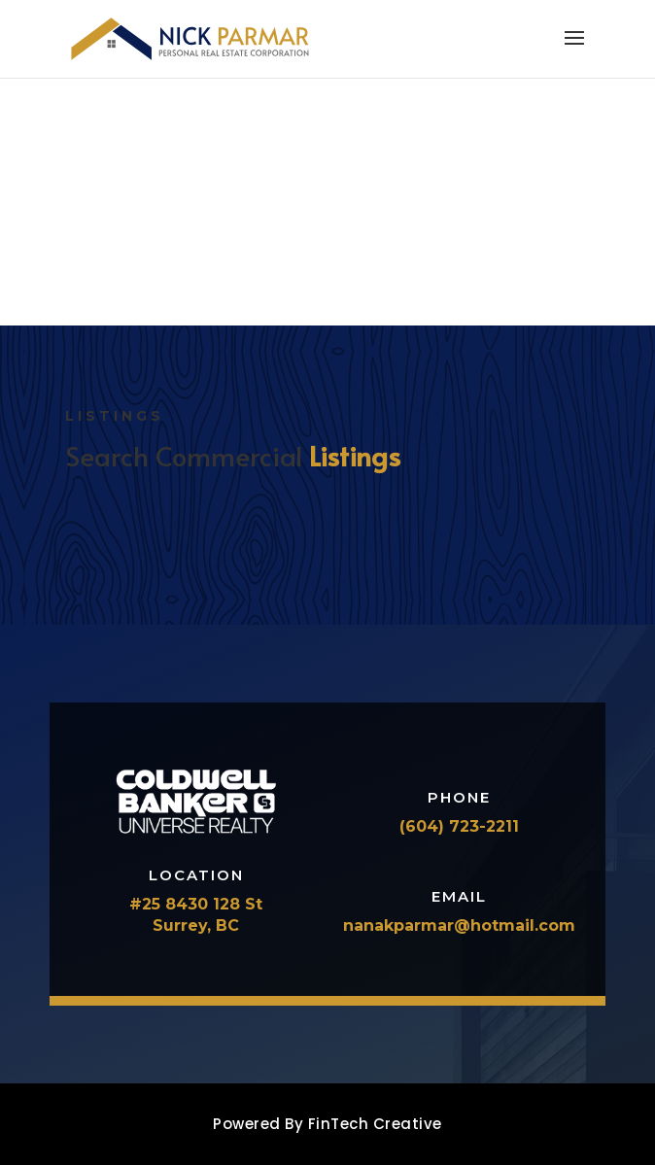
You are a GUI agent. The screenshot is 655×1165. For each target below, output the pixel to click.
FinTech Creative (375, 1124)
